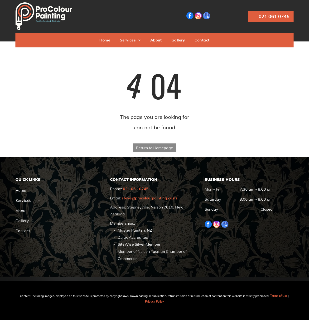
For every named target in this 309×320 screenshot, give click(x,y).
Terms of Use (279, 296)
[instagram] (198, 16)
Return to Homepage (154, 147)
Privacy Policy (154, 301)
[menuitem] (105, 40)
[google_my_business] (206, 16)
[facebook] (189, 16)
